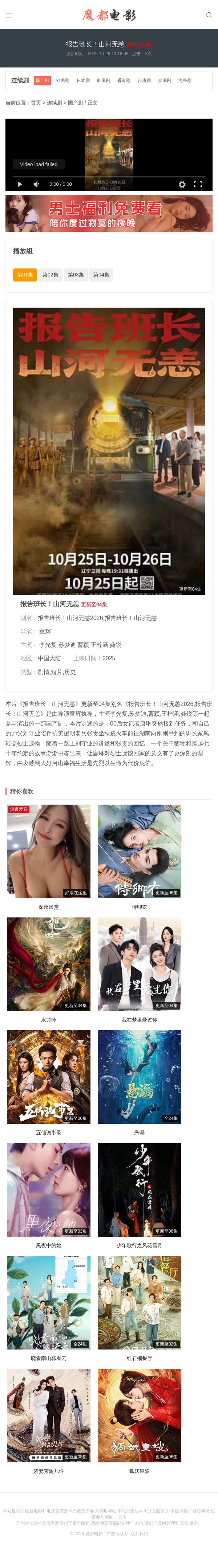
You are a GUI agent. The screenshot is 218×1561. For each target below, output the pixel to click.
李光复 (48, 645)
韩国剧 (103, 80)
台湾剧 (144, 80)
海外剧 (184, 80)
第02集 (50, 275)
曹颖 (83, 645)
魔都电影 (94, 1533)
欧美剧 (62, 80)
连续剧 (20, 80)
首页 (36, 103)
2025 (109, 658)
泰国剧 (164, 80)
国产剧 (42, 80)
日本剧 (83, 80)
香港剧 (123, 80)
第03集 (76, 275)
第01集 (25, 275)
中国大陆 (49, 658)
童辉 (45, 631)
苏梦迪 (67, 645)
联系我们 (139, 1533)
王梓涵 (99, 645)
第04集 (101, 275)
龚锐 (115, 645)
